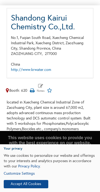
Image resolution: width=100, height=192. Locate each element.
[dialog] (50, 168)
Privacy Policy (29, 166)
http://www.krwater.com (31, 69)
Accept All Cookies (26, 184)
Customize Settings (19, 173)
